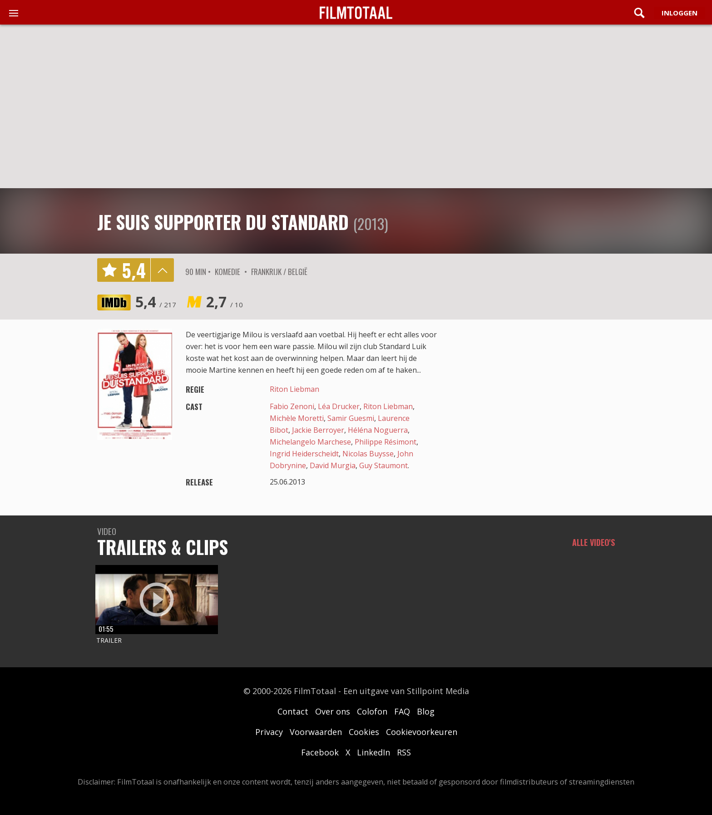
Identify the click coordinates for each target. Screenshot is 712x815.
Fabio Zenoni (292, 406)
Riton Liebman (294, 389)
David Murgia (333, 465)
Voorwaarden (316, 731)
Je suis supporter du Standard (223, 221)
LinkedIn (373, 752)
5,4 (155, 301)
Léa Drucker (339, 406)
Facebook (320, 752)
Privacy (269, 731)
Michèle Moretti (297, 418)
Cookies (364, 731)
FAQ (402, 711)
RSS (404, 752)
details (162, 270)
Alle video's (593, 542)
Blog (426, 711)
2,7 (224, 301)
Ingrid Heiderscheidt (304, 454)
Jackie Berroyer (318, 430)
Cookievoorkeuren (421, 731)
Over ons (332, 711)
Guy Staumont (383, 465)
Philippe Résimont (385, 442)
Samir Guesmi (350, 418)
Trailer (109, 640)
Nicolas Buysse (368, 454)
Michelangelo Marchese (310, 442)
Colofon (372, 711)
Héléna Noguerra (378, 430)
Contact (292, 711)
